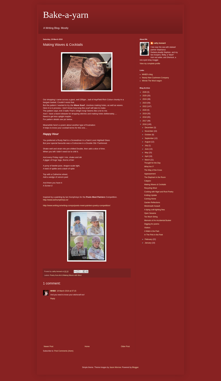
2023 (145, 103)
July (147, 145)
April (147, 156)
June (147, 149)
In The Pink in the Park (153, 235)
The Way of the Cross (153, 170)
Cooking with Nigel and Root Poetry (158, 192)
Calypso (147, 181)
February (149, 239)
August (148, 142)
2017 (145, 121)
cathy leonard (160, 43)
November (149, 131)
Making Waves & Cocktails (155, 184)
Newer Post (48, 346)
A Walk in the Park (151, 231)
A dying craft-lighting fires (154, 210)
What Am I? (149, 166)
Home (87, 346)
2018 (145, 117)
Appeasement (150, 174)
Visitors (147, 228)
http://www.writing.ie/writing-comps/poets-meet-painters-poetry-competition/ (76, 205)
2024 (145, 99)
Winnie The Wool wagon (152, 81)
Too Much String (151, 217)
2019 (145, 114)
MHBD (53, 291)
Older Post (125, 346)
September (149, 138)
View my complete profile (150, 63)
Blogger (135, 367)
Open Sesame (150, 213)
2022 (145, 106)
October (148, 135)
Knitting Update (150, 195)
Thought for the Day (152, 163)
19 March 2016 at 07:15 (66, 291)
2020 (145, 110)
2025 (145, 96)
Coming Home (150, 199)
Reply (52, 298)
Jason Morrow (115, 367)
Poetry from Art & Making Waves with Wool (65, 275)
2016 (145, 124)
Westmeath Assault (152, 206)
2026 (145, 92)
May (147, 153)
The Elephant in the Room (155, 177)
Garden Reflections (152, 202)
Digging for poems (151, 224)
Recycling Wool (150, 188)
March (147, 160)
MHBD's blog (147, 74)
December (149, 127)
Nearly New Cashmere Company (155, 78)
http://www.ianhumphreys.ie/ (55, 200)
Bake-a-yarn (65, 15)
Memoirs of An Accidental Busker (157, 220)
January (148, 243)
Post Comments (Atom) (63, 351)
